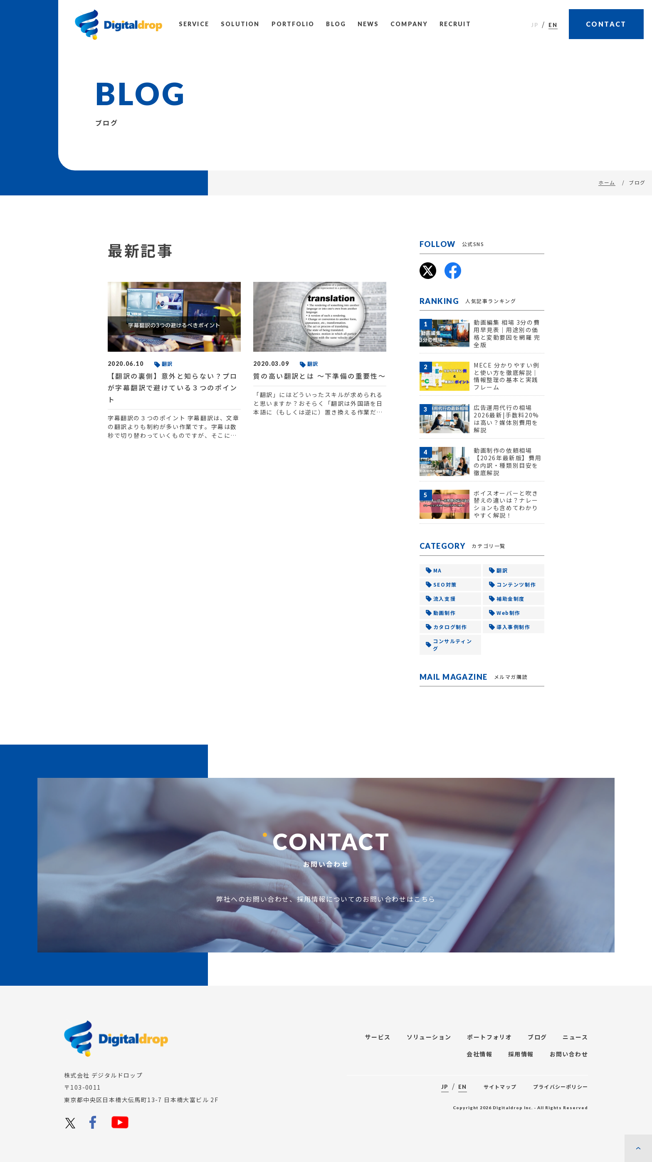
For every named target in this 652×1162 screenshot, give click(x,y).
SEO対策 (445, 584)
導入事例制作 (513, 626)
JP (535, 25)
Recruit (455, 23)
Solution (240, 23)
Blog (336, 23)
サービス (378, 1037)
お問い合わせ (569, 1054)
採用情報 (521, 1054)
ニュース (575, 1037)
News (368, 23)
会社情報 (479, 1054)
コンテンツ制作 (516, 584)
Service (194, 23)
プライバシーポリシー (560, 1086)
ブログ (537, 1037)
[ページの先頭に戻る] (638, 1148)
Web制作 (508, 612)
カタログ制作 (450, 626)
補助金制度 (510, 598)
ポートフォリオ (489, 1037)
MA (437, 570)
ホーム (606, 182)
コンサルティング (452, 644)
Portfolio (293, 23)
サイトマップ (500, 1086)
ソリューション (429, 1037)
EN (553, 25)
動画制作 (444, 612)
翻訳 (502, 570)
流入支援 (444, 598)
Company (409, 23)
